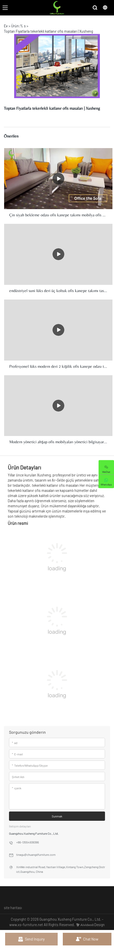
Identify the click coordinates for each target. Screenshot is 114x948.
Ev (6, 26)
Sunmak (57, 816)
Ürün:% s (18, 26)
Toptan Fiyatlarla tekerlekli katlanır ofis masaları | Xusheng (48, 31)
